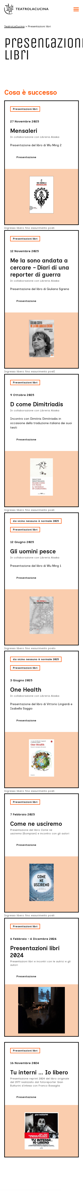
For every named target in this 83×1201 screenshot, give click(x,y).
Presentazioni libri (25, 109)
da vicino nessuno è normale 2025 (36, 521)
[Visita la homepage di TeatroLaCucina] (26, 8)
